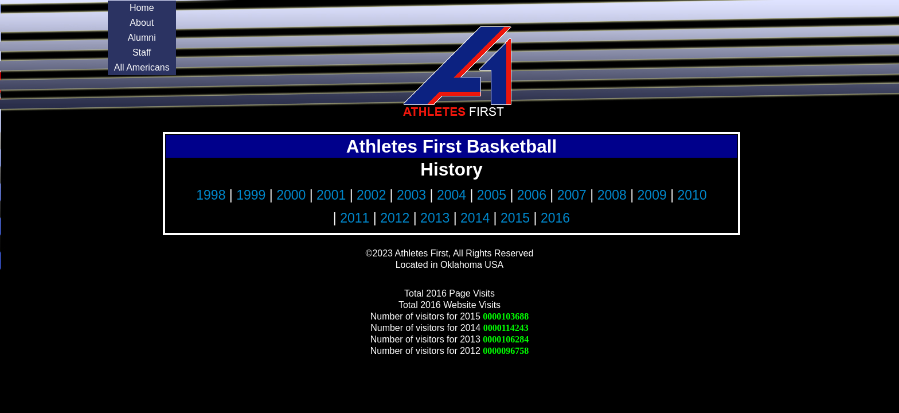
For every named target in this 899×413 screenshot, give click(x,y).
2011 (354, 218)
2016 (555, 218)
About (142, 23)
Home (142, 8)
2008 (612, 195)
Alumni (142, 37)
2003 (411, 195)
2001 (331, 195)
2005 (491, 195)
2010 (692, 195)
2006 (531, 195)
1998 (210, 195)
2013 (435, 218)
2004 (451, 195)
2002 (371, 195)
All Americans (142, 67)
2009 (652, 195)
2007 (572, 195)
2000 (291, 195)
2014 (475, 218)
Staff (141, 52)
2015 (515, 218)
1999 (250, 195)
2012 (394, 218)
